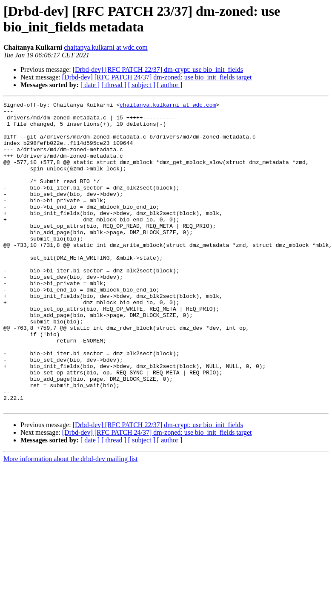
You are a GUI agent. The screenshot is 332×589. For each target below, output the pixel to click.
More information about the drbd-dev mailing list (70, 520)
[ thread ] (113, 84)
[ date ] (90, 84)
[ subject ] (141, 84)
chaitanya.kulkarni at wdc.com (105, 47)
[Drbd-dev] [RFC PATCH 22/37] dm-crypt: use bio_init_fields (158, 69)
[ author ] (170, 84)
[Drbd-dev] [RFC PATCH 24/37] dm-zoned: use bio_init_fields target (157, 77)
